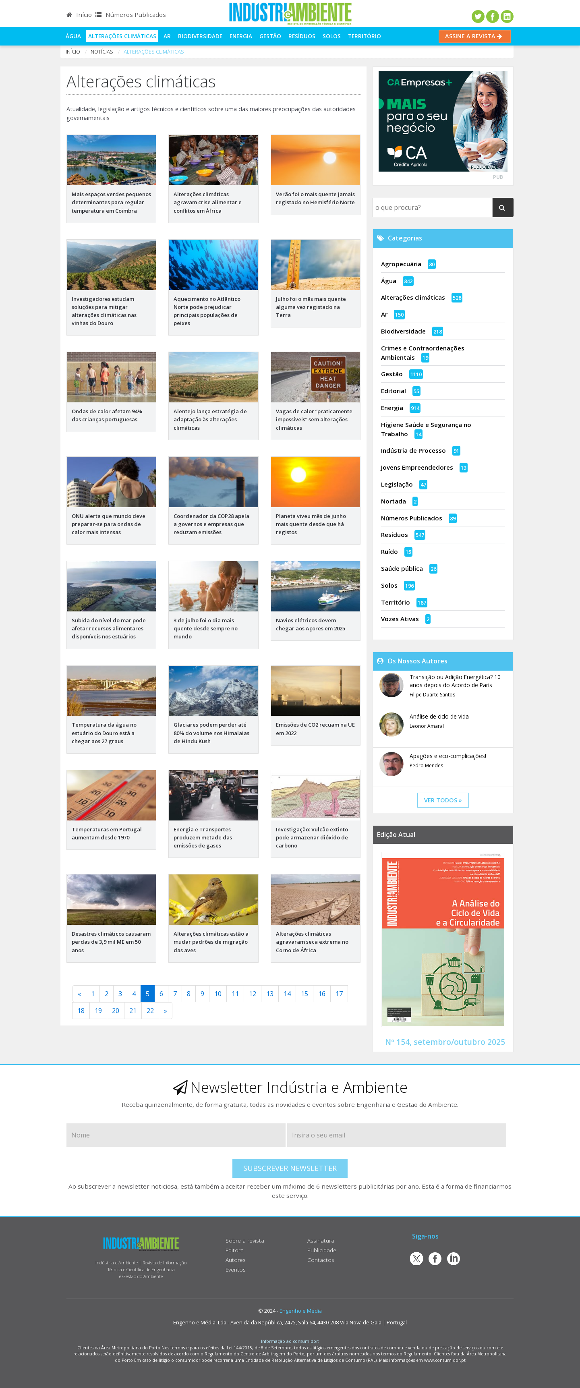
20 (115, 1010)
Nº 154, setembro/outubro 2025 (445, 1041)
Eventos (236, 1269)
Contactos (320, 1260)
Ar (167, 36)
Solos (332, 36)
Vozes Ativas (400, 619)
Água (73, 36)
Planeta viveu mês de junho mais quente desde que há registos (311, 524)
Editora (235, 1250)
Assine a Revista (474, 36)
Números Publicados (130, 14)
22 (150, 1010)
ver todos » (443, 800)
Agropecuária (401, 264)
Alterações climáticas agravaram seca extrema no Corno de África (312, 941)
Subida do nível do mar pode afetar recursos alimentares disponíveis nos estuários (109, 628)
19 (98, 1010)
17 (339, 993)
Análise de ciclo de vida (439, 716)
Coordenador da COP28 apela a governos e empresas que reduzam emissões (211, 524)
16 (321, 993)
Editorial (393, 391)
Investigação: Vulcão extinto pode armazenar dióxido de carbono (312, 837)
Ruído (389, 551)
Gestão (270, 36)
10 (218, 993)
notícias (102, 51)
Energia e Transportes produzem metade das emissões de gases (203, 837)
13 (269, 993)
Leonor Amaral (427, 726)
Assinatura (320, 1240)
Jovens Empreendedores (417, 467)
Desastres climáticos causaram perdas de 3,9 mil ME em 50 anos (111, 941)
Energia (241, 36)
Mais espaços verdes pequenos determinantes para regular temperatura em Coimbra (111, 202)
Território (364, 36)
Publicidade (321, 1250)
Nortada (393, 501)
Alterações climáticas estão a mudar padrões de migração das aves (211, 941)
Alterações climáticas (122, 36)
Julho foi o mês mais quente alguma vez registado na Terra (311, 307)
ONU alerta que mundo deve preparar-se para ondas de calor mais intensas (108, 524)
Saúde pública (402, 568)
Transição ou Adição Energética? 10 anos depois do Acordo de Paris (455, 681)
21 (133, 1010)
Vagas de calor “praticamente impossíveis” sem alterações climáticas (314, 419)
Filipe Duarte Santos (432, 694)
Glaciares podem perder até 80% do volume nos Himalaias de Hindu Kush (211, 732)
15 (304, 993)
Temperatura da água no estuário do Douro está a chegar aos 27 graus (104, 732)
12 (252, 993)
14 (287, 993)
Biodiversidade (200, 36)
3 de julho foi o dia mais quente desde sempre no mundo (206, 628)
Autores (236, 1260)
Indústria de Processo (413, 450)
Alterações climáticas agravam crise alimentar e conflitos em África (208, 202)
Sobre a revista (245, 1240)
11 (235, 993)
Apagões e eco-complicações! (448, 756)
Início (79, 14)
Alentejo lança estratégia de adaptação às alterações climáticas (210, 419)
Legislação (397, 484)
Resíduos (301, 36)
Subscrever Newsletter (290, 1168)
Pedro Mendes (426, 765)
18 (81, 1010)
